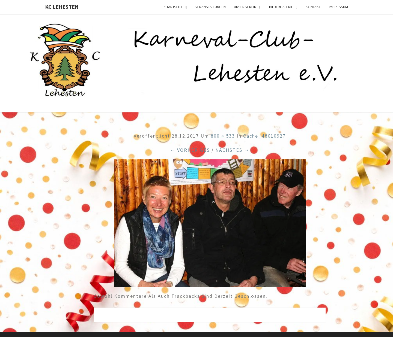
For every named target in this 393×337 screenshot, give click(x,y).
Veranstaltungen (210, 6)
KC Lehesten (62, 6)
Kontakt (313, 6)
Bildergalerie (281, 6)
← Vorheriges (190, 150)
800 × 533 (223, 136)
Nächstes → (232, 150)
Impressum (338, 6)
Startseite (173, 6)
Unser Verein (245, 6)
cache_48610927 (264, 136)
